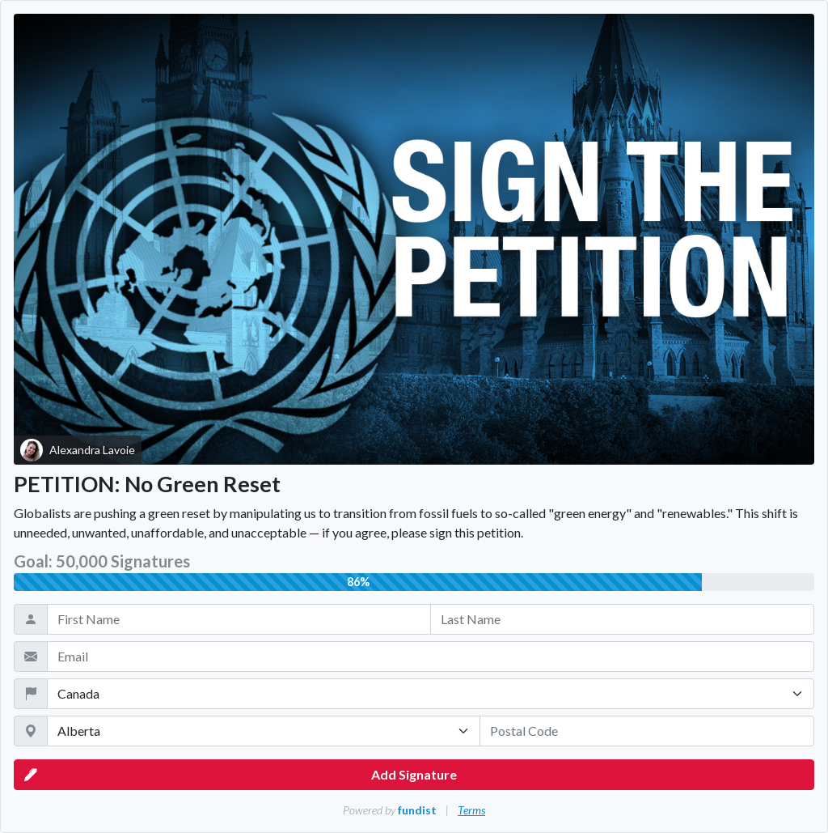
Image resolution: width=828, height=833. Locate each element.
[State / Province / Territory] (263, 731)
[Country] (430, 693)
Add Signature (240, 774)
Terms (471, 810)
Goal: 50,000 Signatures (102, 561)
